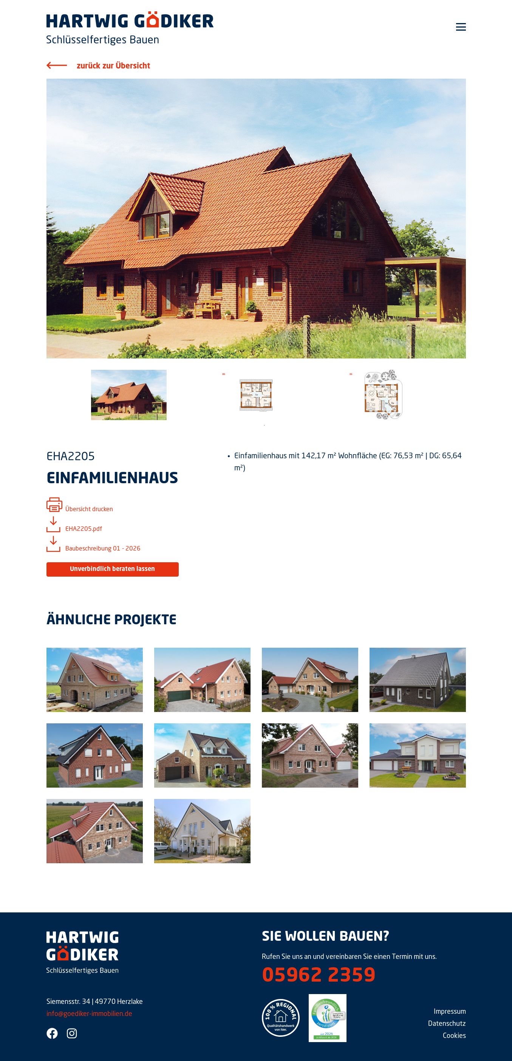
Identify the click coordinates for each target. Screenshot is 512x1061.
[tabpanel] (129, 395)
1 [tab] (264, 425)
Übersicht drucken (89, 510)
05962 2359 (319, 976)
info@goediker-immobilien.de (89, 1014)
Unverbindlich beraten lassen (112, 569)
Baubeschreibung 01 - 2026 (103, 549)
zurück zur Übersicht (113, 66)
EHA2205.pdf (83, 529)
